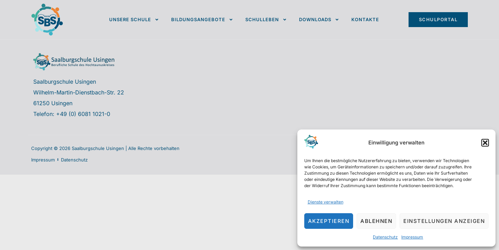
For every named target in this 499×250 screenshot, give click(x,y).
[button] (485, 142)
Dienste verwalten (325, 202)
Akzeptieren (329, 221)
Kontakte (365, 19)
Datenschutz (385, 237)
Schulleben (266, 19)
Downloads (319, 19)
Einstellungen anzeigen (444, 221)
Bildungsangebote (202, 19)
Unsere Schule (134, 19)
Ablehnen (376, 221)
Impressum (412, 237)
